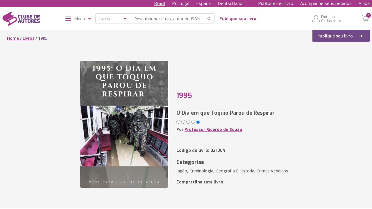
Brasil (159, 3)
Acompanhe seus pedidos (326, 3)
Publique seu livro (275, 3)
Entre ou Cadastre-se (331, 18)
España (203, 3)
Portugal (180, 3)
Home (13, 38)
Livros (28, 38)
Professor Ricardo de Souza (213, 129)
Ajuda (364, 3)
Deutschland (230, 3)
